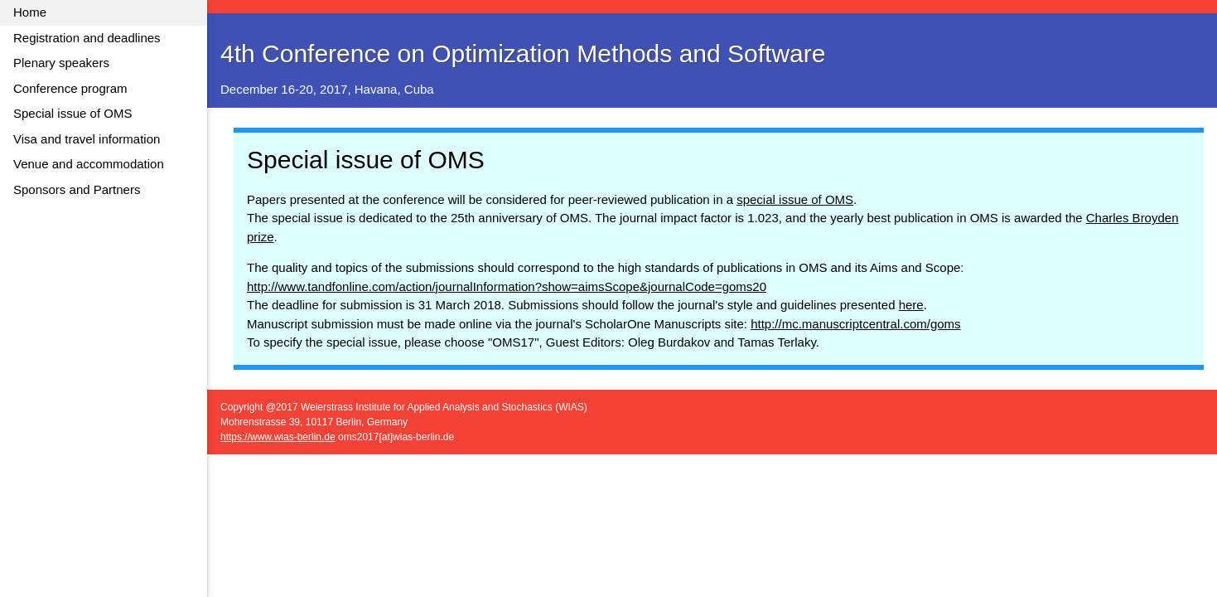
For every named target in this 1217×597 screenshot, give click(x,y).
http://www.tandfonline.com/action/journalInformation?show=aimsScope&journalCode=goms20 (506, 286)
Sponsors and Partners (76, 189)
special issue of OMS (794, 199)
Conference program (70, 88)
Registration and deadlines (87, 38)
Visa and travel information (86, 139)
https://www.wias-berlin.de (278, 437)
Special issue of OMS (72, 113)
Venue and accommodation (88, 164)
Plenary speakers (61, 63)
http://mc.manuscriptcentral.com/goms (855, 324)
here (911, 305)
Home (29, 12)
